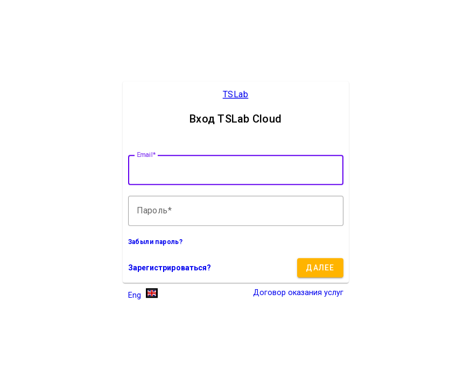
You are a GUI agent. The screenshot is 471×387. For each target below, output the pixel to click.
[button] (143, 294)
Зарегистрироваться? (170, 268)
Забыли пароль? (155, 242)
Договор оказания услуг (298, 293)
